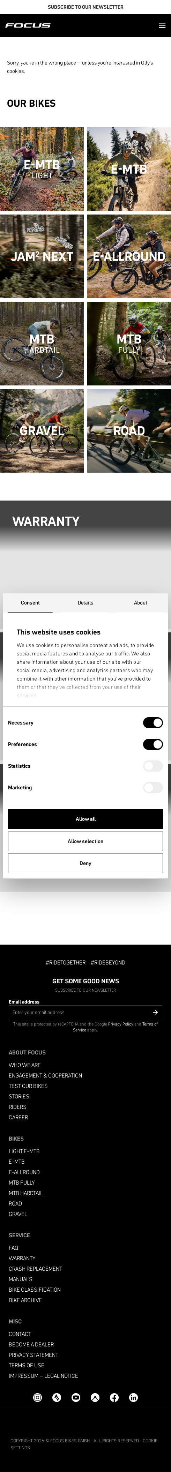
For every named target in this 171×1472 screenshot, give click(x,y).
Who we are (25, 1065)
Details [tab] (86, 602)
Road (15, 1203)
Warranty (22, 1258)
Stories (19, 1096)
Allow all (86, 819)
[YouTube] (76, 1397)
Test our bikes (28, 1086)
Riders (18, 1107)
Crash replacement (35, 1268)
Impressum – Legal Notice (43, 1376)
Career (18, 1117)
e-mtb (17, 1161)
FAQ (13, 1248)
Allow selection (85, 841)
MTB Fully (22, 1182)
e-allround (24, 1172)
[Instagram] (37, 1397)
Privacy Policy (120, 1024)
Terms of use (26, 1365)
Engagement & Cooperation (45, 1075)
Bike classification (35, 1289)
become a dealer (31, 1344)
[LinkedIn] (133, 1397)
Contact (20, 1334)
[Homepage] (28, 25)
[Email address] (85, 1012)
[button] (162, 25)
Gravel (18, 1214)
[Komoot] (95, 1397)
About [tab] (141, 602)
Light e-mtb (24, 1151)
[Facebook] (114, 1397)
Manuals (20, 1279)
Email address (24, 1001)
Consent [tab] (30, 602)
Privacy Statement (33, 1355)
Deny (85, 863)
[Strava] (56, 1397)
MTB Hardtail (26, 1193)
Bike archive (25, 1300)
